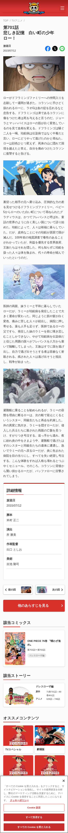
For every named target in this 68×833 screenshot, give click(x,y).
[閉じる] (64, 782)
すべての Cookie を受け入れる (34, 828)
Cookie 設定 (34, 809)
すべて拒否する (34, 819)
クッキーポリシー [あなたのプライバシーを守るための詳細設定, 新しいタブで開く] (19, 802)
